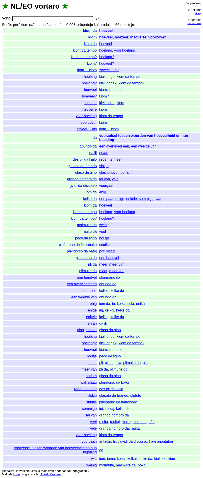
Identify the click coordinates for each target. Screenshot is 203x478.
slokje (104, 166)
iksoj (198, 13)
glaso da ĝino (86, 172)
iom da (91, 192)
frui (115, 441)
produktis (107, 25)
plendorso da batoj (82, 251)
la (17, 471)
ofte (152, 422)
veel (102, 231)
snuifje (104, 245)
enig (102, 192)
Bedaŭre (8, 471)
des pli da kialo (85, 159)
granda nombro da (82, 179)
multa (103, 422)
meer (103, 264)
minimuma (194, 23)
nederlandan (63, 471)
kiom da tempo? (84, 57)
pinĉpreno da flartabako (78, 245)
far (38, 474)
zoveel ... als (109, 70)
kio (164, 459)
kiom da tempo (85, 50)
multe (126, 422)
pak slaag (107, 251)
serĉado (47, 25)
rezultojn (127, 25)
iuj (101, 310)
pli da (92, 264)
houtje (104, 238)
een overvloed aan (114, 146)
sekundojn (84, 25)
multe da (90, 231)
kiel (157, 459)
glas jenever (108, 172)
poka (142, 465)
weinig (104, 225)
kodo (16, 474)
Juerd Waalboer (50, 474)
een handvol (109, 258)
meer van (116, 264)
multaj (115, 422)
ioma (111, 459)
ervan (103, 153)
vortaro (47, 6)
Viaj (186, 3)
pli (101, 363)
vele (115, 179)
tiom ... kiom (87, 70)
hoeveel (106, 31)
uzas (33, 471)
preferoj (195, 3)
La (38, 25)
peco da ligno (86, 238)
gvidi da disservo (83, 186)
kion (171, 459)
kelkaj (104, 291)
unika (140, 304)
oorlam (126, 172)
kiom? (92, 63)
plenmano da (86, 258)
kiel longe (107, 76)
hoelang (105, 50)
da (94, 138)
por (15, 25)
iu (113, 304)
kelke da (90, 199)
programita (28, 474)
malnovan (47, 471)
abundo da (88, 146)
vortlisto (24, 471)
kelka (121, 304)
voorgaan (106, 186)
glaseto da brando (82, 166)
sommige (146, 199)
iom (102, 459)
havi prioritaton (161, 441)
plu (145, 363)
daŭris (60, 25)
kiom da (90, 31)
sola (130, 304)
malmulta (106, 465)
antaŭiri (105, 441)
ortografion (79, 471)
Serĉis (7, 25)
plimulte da (88, 271)
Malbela (7, 474)
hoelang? (106, 57)
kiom (92, 37)
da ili (93, 153)
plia (118, 363)
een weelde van (143, 146)
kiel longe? (108, 83)
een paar (106, 199)
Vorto (6, 18)
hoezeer (121, 37)
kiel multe (107, 103)
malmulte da (87, 225)
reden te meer (110, 159)
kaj (96, 25)
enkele (131, 199)
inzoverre (138, 37)
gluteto (135, 395)
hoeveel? (106, 63)
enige (119, 199)
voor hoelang (124, 50)
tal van (104, 179)
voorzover (157, 37)
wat (158, 199)
